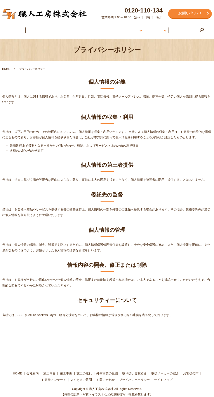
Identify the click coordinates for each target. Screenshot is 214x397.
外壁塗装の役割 (107, 370)
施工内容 (55, 28)
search (196, 28)
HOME (21, 28)
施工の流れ (94, 28)
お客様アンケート (54, 376)
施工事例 (74, 28)
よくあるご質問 (178, 28)
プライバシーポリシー (134, 376)
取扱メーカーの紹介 (165, 370)
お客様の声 (150, 28)
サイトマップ (163, 376)
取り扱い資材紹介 (134, 370)
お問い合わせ (190, 13)
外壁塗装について (120, 28)
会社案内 (37, 28)
